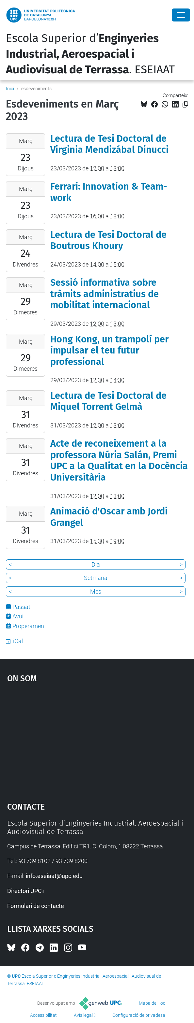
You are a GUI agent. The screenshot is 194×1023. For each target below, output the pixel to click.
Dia (95, 564)
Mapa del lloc (152, 1003)
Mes (95, 591)
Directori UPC (24, 890)
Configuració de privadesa (138, 1015)
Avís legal (83, 1015)
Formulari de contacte (35, 905)
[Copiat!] (185, 104)
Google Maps (97, 739)
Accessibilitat (43, 1015)
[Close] (181, 15)
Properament (29, 626)
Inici (10, 88)
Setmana (95, 577)
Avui (18, 616)
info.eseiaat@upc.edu (54, 875)
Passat (21, 606)
